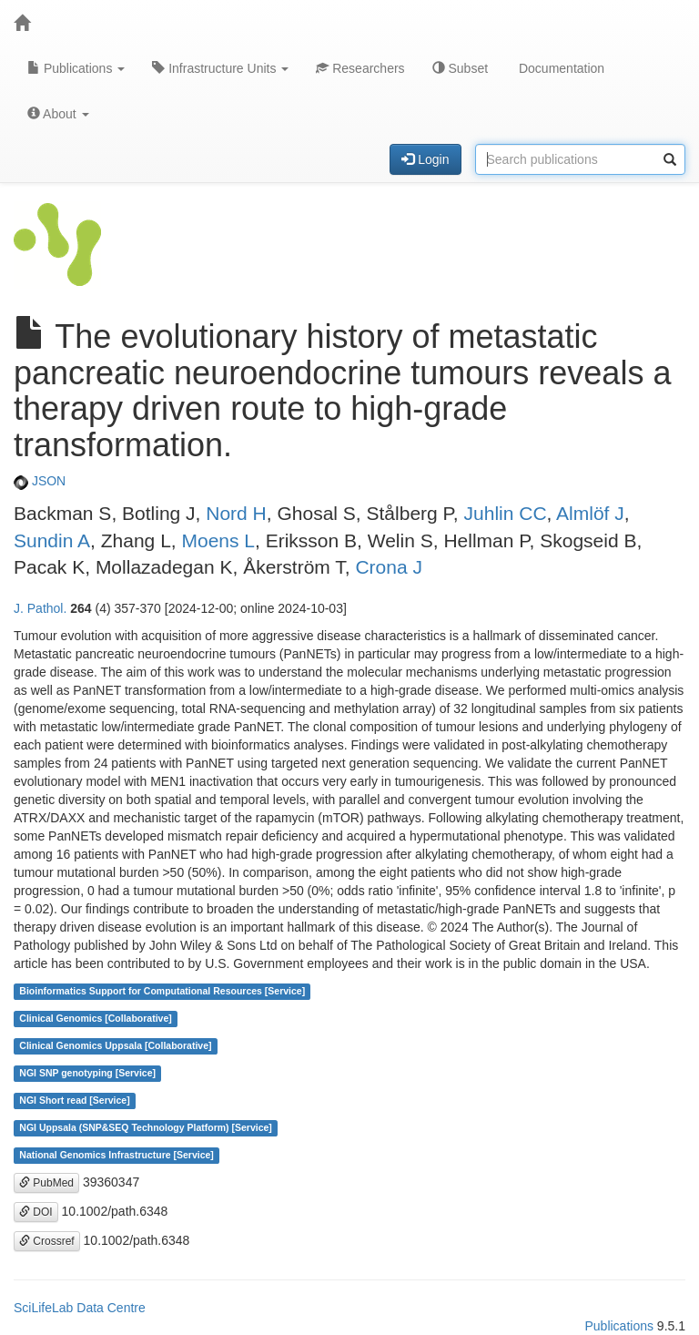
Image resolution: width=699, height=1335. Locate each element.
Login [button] (425, 159)
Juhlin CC (505, 513)
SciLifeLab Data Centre (80, 1307)
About (58, 114)
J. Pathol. (40, 608)
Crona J (388, 566)
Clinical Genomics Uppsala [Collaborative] (115, 1046)
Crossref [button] (47, 1241)
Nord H (236, 513)
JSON (40, 481)
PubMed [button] (46, 1183)
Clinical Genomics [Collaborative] (95, 1019)
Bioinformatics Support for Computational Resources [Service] (162, 991)
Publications (76, 68)
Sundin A (52, 540)
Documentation (559, 68)
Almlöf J (590, 513)
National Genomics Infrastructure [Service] (116, 1155)
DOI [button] (36, 1212)
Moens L (218, 540)
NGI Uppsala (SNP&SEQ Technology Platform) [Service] (145, 1128)
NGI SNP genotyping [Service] (87, 1073)
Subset (460, 68)
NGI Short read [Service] (74, 1101)
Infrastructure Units (220, 68)
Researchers (360, 68)
